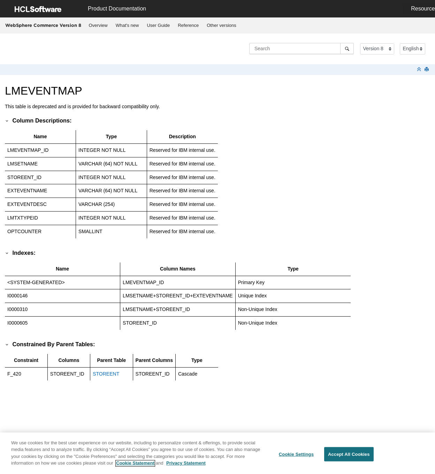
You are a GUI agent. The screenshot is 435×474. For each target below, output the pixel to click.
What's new (127, 25)
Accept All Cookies (349, 457)
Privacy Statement (186, 466)
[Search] (347, 48)
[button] (7, 120)
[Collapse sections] (419, 70)
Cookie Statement (135, 466)
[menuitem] (98, 25)
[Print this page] (427, 70)
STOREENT (106, 374)
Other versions (221, 25)
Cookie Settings (296, 457)
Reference (188, 25)
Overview (98, 25)
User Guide (158, 25)
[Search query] (301, 48)
